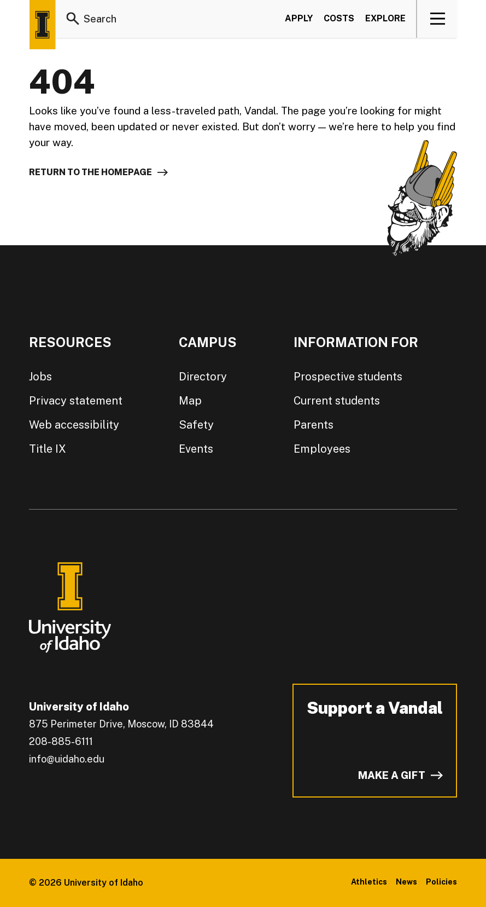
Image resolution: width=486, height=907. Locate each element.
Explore (384, 18)
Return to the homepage (91, 172)
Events (192, 449)
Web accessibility (71, 425)
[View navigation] (437, 18)
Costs (338, 18)
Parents (311, 425)
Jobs (40, 377)
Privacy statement (72, 401)
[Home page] (42, 24)
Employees (319, 449)
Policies (442, 881)
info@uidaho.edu (66, 759)
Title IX (46, 449)
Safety (191, 425)
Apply (297, 18)
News (409, 881)
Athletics (374, 881)
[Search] (72, 18)
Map (186, 401)
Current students (332, 401)
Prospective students (343, 377)
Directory (197, 377)
